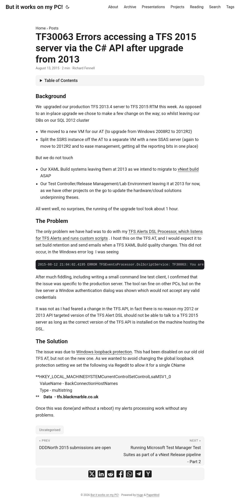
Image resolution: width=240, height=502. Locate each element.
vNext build (188, 169)
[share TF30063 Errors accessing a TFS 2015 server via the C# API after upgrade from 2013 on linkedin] (101, 473)
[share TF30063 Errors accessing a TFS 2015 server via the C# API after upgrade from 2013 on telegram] (138, 473)
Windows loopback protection (104, 351)
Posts (54, 28)
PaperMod (152, 495)
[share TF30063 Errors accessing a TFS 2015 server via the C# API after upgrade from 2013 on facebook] (120, 473)
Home (41, 28)
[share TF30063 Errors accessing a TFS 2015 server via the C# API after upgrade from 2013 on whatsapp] (129, 473)
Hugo (140, 495)
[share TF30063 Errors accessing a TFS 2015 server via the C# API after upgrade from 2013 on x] (91, 473)
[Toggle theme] (67, 7)
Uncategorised (49, 430)
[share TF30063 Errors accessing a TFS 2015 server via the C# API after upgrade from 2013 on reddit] (110, 473)
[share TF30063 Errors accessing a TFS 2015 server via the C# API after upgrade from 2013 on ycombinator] (148, 473)
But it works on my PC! (34, 7)
